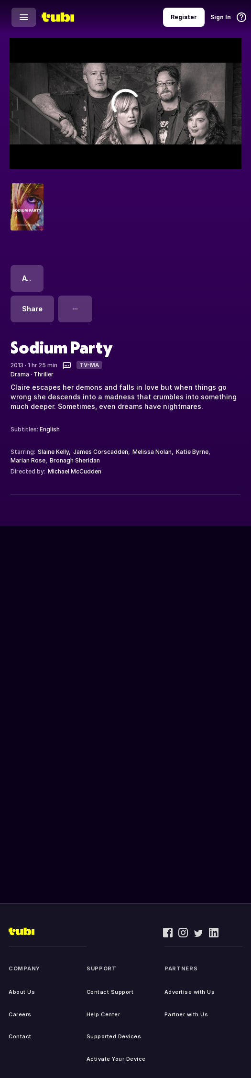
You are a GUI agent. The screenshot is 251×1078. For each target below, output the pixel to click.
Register (184, 17)
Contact (20, 1036)
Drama (20, 374)
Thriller (43, 374)
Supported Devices (114, 1036)
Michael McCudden (74, 471)
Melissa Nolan (152, 451)
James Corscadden (100, 451)
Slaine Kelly (53, 451)
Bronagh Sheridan (75, 460)
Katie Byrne (192, 451)
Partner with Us (186, 1014)
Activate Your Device (116, 1059)
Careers (20, 1014)
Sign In (220, 17)
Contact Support (110, 992)
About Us (22, 992)
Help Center (103, 1014)
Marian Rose (28, 460)
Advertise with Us (189, 992)
